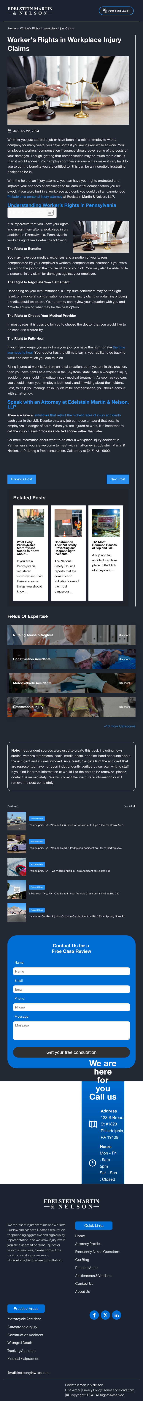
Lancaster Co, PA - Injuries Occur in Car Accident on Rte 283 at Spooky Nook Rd (77, 916)
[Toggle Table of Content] (48, 212)
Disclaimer (72, 1390)
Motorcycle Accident (24, 1319)
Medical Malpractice (23, 1358)
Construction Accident (25, 1335)
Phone (19, 998)
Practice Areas (86, 1267)
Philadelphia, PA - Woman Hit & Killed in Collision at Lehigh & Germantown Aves (76, 825)
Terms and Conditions (119, 1390)
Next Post (117, 479)
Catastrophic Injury (22, 1327)
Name (19, 962)
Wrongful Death (19, 1342)
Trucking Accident (21, 1350)
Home (12, 28)
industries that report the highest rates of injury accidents (77, 415)
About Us (82, 1291)
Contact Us (84, 1283)
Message (21, 1016)
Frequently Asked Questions (97, 1251)
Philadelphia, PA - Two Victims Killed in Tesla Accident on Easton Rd (69, 870)
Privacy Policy (92, 1390)
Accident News (37, 818)
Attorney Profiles (88, 1243)
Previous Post (21, 479)
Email (19, 980)
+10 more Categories (120, 726)
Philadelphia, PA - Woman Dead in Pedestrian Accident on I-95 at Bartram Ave (75, 847)
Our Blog (82, 1259)
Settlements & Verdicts (93, 1275)
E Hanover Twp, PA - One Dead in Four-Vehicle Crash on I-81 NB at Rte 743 (74, 893)
